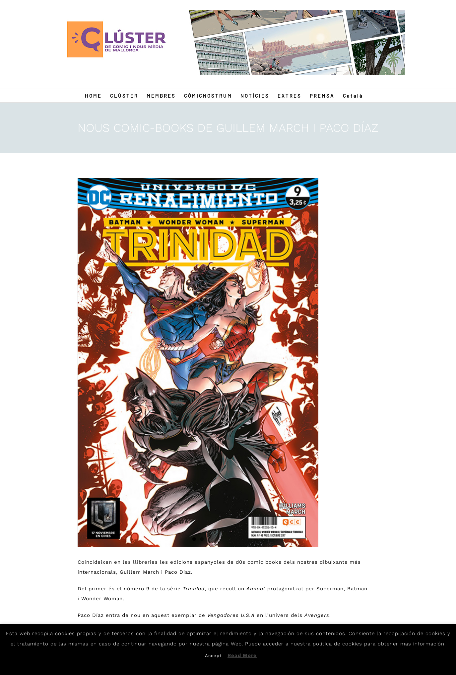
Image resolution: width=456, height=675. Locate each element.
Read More (242, 655)
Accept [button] (213, 655)
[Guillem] (198, 362)
